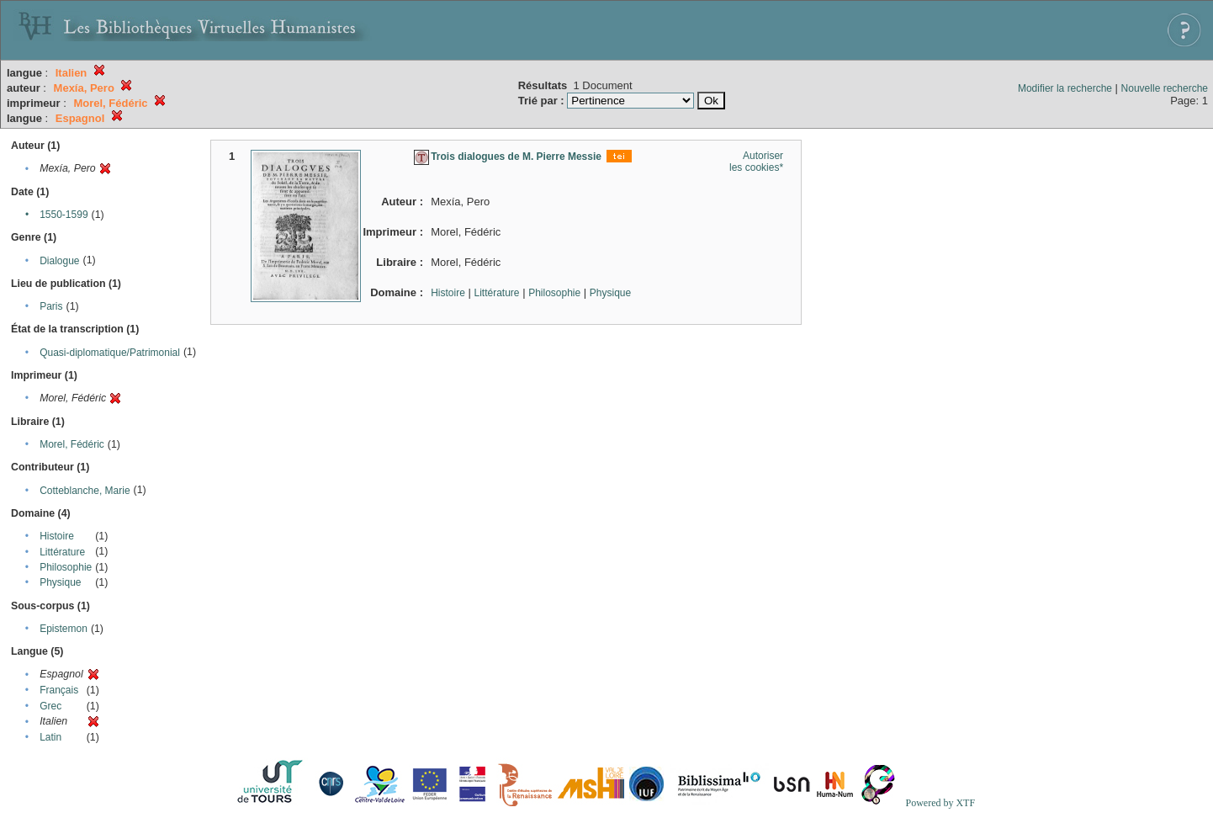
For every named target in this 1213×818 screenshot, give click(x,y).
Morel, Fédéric (72, 444)
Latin (50, 737)
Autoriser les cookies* (756, 161)
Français (59, 690)
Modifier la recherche (1065, 88)
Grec (50, 706)
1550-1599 (63, 214)
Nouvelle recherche (1164, 88)
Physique (60, 582)
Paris (51, 306)
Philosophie (66, 567)
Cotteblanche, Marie (85, 491)
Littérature (62, 552)
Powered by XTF (940, 803)
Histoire (57, 536)
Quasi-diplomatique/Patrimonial (110, 353)
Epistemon (63, 629)
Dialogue (59, 261)
